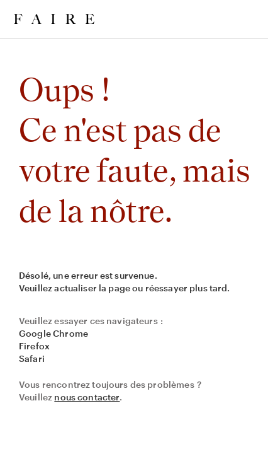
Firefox (34, 345)
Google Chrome (53, 333)
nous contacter (87, 397)
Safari (32, 358)
